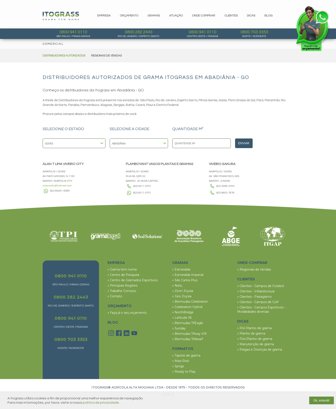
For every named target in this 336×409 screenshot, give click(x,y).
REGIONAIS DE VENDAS (106, 55)
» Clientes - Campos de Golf (257, 302)
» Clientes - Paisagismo (254, 297)
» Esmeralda (181, 269)
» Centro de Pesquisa (123, 275)
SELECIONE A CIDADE (129, 129)
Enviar (243, 143)
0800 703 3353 (254, 32)
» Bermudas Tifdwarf (187, 339)
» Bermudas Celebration (190, 301)
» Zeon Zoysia (182, 291)
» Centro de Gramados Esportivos (133, 280)
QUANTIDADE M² (187, 129)
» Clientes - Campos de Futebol (260, 286)
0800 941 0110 (73, 32)
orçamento (129, 15)
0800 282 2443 (138, 32)
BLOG (113, 322)
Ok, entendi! (322, 400)
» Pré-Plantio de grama (254, 328)
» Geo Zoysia (181, 296)
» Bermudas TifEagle (187, 323)
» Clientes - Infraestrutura (255, 291)
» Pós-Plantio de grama (254, 339)
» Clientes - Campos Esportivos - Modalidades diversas (261, 309)
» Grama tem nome (122, 269)
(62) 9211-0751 (142, 186)
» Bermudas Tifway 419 (189, 334)
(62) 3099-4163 (225, 186)
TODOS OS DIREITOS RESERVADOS (216, 387)
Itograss (61, 16)
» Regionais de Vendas (254, 269)
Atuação (176, 15)
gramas (153, 15)
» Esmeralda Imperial (187, 275)
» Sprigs (178, 366)
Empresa (104, 15)
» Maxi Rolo (180, 361)
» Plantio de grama (251, 333)
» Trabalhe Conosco (122, 291)
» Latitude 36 (182, 318)
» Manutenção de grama (255, 344)
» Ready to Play (184, 371)
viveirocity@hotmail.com (57, 185)
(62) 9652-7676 (225, 192)
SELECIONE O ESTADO (63, 129)
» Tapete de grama (186, 355)
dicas (251, 15)
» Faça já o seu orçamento (127, 313)
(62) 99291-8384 (60, 190)
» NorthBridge (183, 312)
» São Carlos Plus (184, 280)
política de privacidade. (101, 402)
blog (268, 15)
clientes (231, 15)
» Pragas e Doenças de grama (259, 349)
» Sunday (179, 328)
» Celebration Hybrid (187, 307)
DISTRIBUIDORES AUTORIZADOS (64, 55)
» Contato (115, 296)
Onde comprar (203, 15)
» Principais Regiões (122, 285)
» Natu (177, 285)
